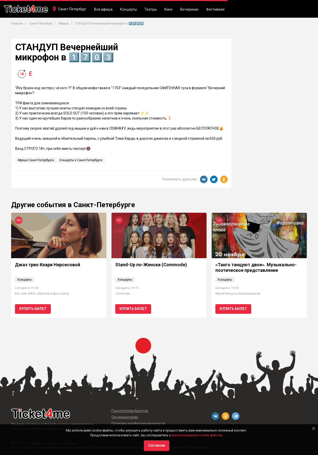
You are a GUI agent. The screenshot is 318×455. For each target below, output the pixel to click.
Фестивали (215, 9)
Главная (17, 23)
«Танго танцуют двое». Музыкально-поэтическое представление (256, 267)
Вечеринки (189, 9)
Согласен (156, 445)
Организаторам (124, 417)
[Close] (313, 428)
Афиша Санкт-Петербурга (36, 160)
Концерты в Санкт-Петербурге (81, 160)
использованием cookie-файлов (197, 435)
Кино (168, 9)
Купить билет (33, 309)
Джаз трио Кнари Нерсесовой (47, 264)
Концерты (128, 9)
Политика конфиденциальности (138, 423)
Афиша (64, 23)
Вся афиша (103, 9)
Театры (150, 9)
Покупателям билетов (129, 411)
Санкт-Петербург (72, 9)
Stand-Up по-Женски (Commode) (151, 264)
